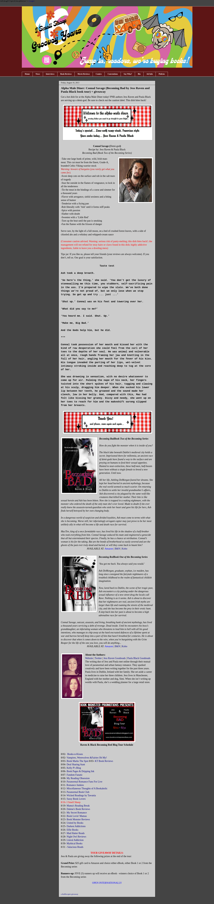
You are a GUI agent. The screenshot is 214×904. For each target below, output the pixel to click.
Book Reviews (66, 74)
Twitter (98, 658)
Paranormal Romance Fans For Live (85, 781)
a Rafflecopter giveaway (69, 894)
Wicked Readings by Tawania (81, 795)
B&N (117, 548)
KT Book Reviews (104, 761)
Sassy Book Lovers (76, 798)
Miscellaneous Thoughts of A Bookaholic (87, 788)
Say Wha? (128, 74)
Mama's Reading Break (78, 805)
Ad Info (149, 74)
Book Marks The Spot (77, 761)
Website (89, 658)
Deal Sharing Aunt (76, 764)
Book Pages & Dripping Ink (80, 771)
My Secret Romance (77, 812)
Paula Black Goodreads (138, 658)
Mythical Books (75, 843)
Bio (139, 74)
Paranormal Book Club (78, 792)
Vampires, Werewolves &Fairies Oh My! (87, 757)
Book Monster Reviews (79, 819)
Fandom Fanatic (75, 774)
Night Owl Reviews (76, 836)
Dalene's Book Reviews (78, 809)
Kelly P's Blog (74, 767)
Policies (162, 74)
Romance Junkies (75, 785)
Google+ (32, 1)
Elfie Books (72, 829)
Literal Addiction (75, 840)
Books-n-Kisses (75, 754)
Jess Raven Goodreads (114, 658)
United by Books (75, 822)
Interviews (50, 74)
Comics (99, 74)
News (38, 74)
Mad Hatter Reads (76, 833)
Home (27, 74)
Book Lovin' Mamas (77, 816)
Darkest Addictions (76, 826)
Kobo (124, 548)
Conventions (113, 74)
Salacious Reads (75, 847)
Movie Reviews (84, 74)
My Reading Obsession (78, 778)
